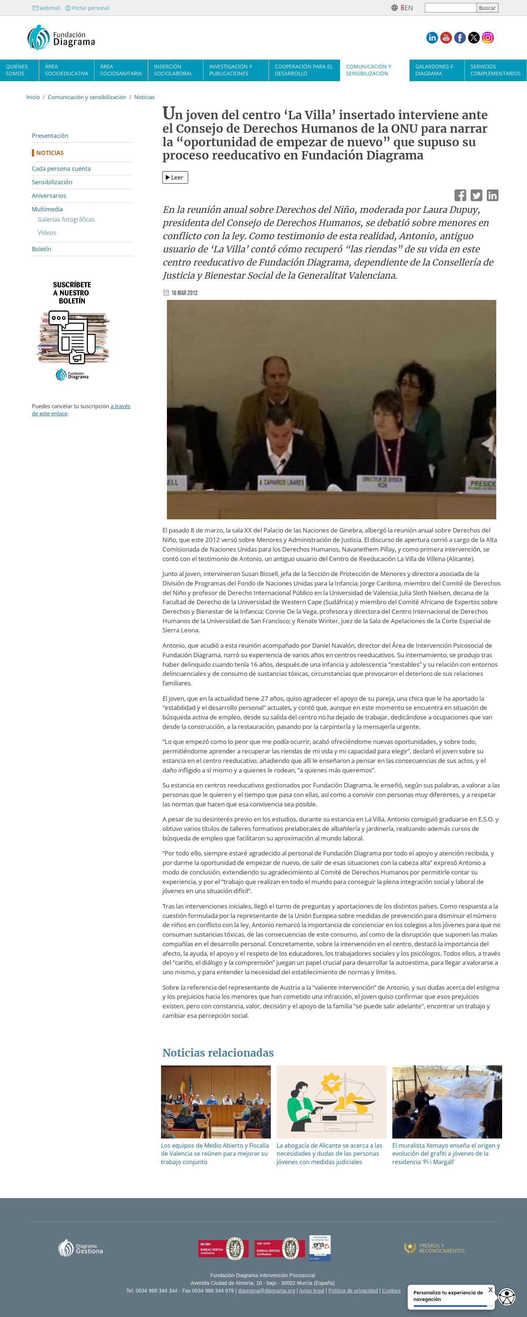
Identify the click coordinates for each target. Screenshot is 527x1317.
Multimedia (47, 209)
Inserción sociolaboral (173, 70)
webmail (46, 7)
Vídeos (47, 233)
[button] (331, 412)
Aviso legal (311, 1291)
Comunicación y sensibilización (368, 70)
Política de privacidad (353, 1291)
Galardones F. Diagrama (435, 70)
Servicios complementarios (496, 70)
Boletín (41, 249)
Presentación (50, 136)
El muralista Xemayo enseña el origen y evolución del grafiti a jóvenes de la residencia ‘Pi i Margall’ (446, 1153)
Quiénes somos (17, 70)
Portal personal (87, 7)
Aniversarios (49, 196)
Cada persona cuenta (61, 169)
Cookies (391, 1291)
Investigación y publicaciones (230, 70)
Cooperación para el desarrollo (304, 70)
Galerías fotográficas (66, 219)
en (408, 7)
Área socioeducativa (66, 70)
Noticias (144, 97)
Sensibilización (52, 182)
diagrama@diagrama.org (266, 1291)
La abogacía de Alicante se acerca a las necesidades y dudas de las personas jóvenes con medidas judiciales (329, 1153)
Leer (177, 177)
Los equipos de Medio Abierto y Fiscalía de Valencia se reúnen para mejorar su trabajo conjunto (215, 1153)
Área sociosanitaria (121, 70)
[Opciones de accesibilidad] (507, 1297)
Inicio (33, 97)
